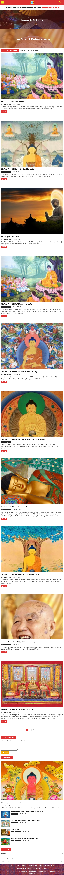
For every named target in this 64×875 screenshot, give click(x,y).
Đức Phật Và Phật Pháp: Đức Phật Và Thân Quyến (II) (19, 372)
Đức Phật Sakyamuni (51, 7)
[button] (59, 2)
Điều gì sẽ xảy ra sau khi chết (11, 803)
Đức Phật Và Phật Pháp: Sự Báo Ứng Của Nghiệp (17, 169)
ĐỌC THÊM (3, 799)
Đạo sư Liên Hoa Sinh (33, 7)
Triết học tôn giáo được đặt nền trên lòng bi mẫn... (26, 820)
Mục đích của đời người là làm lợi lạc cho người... (25, 838)
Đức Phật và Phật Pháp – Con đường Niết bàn (16, 507)
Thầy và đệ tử (15, 829)
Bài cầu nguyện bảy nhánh (10, 237)
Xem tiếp (4, 111)
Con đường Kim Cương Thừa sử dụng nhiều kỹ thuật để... (27, 811)
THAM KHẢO (14, 813)
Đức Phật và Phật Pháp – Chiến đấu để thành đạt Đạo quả (20, 574)
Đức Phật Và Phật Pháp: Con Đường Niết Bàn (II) (17, 709)
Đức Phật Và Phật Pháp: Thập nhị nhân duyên (16, 304)
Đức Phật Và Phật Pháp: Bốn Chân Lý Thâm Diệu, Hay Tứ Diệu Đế (23, 439)
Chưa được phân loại (14, 7)
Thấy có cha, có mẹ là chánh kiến (12, 101)
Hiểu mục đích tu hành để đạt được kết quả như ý (18, 642)
